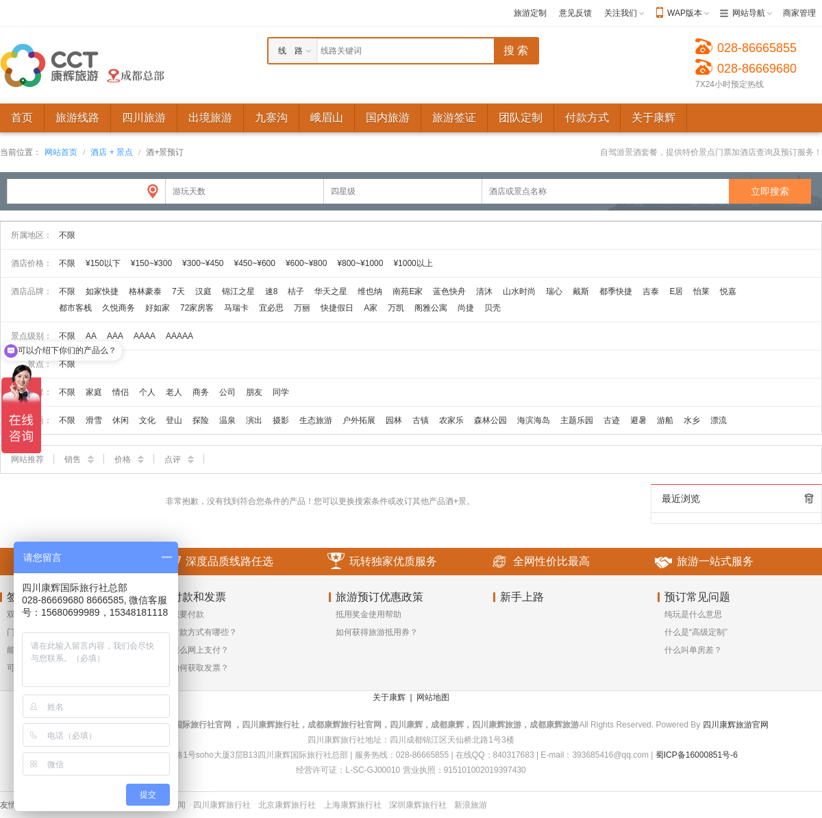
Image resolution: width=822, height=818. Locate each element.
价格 (129, 459)
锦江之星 (238, 291)
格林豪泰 (145, 291)
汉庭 (203, 291)
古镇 (420, 420)
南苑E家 (408, 291)
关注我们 (620, 13)
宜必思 (271, 308)
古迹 (611, 420)
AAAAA (179, 336)
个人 (147, 392)
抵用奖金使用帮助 (368, 614)
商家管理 (799, 13)
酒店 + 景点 (111, 152)
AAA (115, 336)
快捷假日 (337, 308)
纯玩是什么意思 (693, 614)
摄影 (281, 420)
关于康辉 (389, 697)
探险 (200, 420)
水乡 (692, 420)
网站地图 (432, 697)
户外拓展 (358, 420)
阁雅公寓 (430, 308)
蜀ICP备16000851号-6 (697, 755)
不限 (67, 235)
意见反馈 (575, 13)
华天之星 (330, 291)
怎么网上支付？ (200, 650)
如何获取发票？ (200, 668)
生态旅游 (315, 420)
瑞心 (554, 291)
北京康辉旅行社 (287, 805)
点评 (179, 459)
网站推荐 (27, 459)
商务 (200, 392)
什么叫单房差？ (693, 650)
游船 (665, 420)
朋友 (254, 392)
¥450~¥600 (254, 263)
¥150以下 (103, 263)
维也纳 (370, 291)
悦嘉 (728, 291)
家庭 (94, 392)
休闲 (120, 420)
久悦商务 (118, 308)
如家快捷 (102, 291)
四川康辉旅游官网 (736, 725)
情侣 (120, 392)
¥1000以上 (412, 263)
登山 (174, 420)
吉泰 (651, 291)
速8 (271, 291)
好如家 (157, 308)
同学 (281, 392)
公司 (227, 392)
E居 (676, 291)
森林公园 (490, 420)
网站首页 (61, 152)
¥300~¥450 (202, 263)
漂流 (718, 420)
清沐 (484, 291)
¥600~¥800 (306, 263)
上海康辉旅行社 (353, 805)
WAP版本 (684, 13)
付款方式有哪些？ (204, 632)
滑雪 (94, 420)
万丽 (302, 308)
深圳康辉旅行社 (418, 805)
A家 (370, 308)
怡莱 (701, 291)
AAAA (144, 336)
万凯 (396, 308)
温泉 (227, 420)
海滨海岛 (533, 420)
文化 (147, 420)
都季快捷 (615, 291)
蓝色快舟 (449, 291)
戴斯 (581, 291)
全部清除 (809, 498)
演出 (254, 420)
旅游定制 (530, 13)
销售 (79, 459)
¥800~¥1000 (360, 263)
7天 (178, 291)
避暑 (638, 420)
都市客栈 (75, 308)
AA (91, 336)
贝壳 (492, 308)
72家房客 (197, 308)
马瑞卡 (236, 308)
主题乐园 (576, 420)
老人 (174, 392)
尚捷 (466, 308)
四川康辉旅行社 (222, 805)
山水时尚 (519, 291)
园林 (394, 420)
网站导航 (748, 13)
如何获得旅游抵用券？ (377, 632)
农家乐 (451, 420)
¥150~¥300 (151, 263)
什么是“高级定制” (695, 632)
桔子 (296, 291)
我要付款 (187, 614)
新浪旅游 (470, 805)
